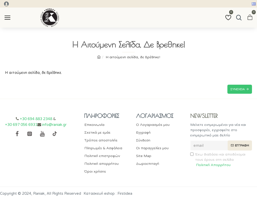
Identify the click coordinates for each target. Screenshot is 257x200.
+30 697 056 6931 (21, 124)
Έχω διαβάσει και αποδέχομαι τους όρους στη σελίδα (217, 160)
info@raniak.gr (54, 124)
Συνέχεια (237, 89)
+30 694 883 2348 (36, 119)
